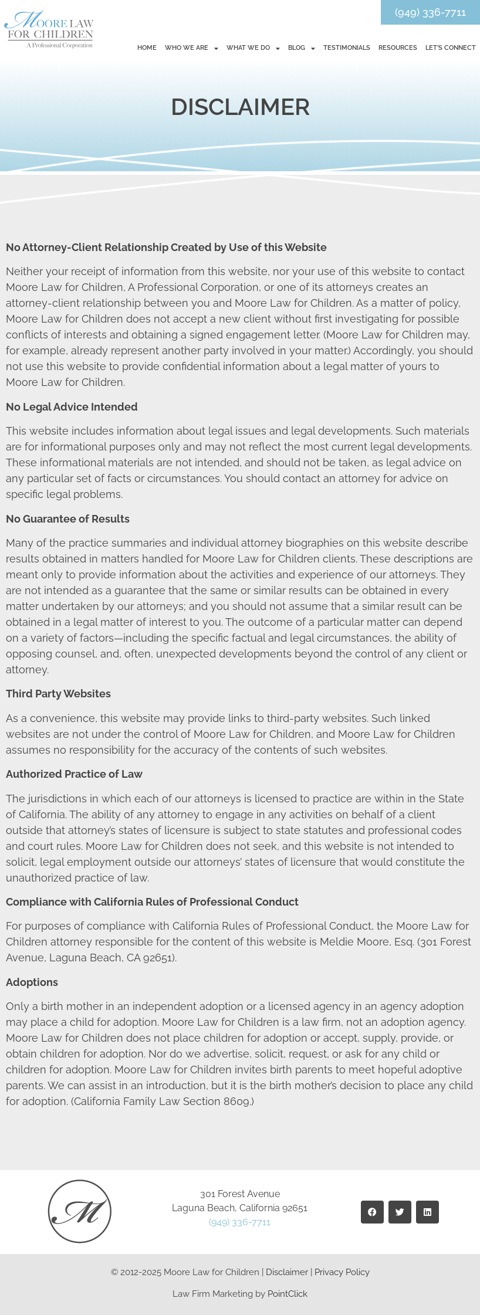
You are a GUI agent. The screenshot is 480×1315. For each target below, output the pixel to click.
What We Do (253, 48)
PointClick (287, 1294)
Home (147, 48)
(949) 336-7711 (240, 1222)
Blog (301, 48)
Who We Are (191, 48)
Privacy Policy (342, 1272)
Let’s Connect (450, 48)
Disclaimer (287, 1272)
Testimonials (346, 48)
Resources (397, 48)
